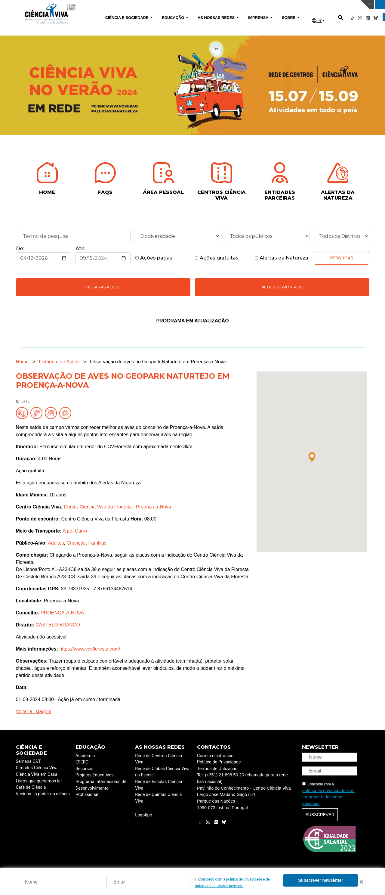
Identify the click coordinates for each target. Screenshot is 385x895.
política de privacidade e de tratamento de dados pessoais (328, 797)
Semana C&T (28, 761)
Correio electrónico (215, 755)
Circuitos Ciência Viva (37, 767)
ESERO (82, 762)
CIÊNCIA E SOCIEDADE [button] (127, 17)
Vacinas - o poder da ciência (43, 794)
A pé (67, 530)
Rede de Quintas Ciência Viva (158, 798)
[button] (312, 457)
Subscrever (319, 814)
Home (22, 361)
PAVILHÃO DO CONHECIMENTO (169, 4)
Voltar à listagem (33, 711)
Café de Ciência (31, 787)
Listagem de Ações (59, 361)
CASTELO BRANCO (57, 624)
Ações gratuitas (217, 258)
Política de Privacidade (219, 762)
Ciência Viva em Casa (36, 774)
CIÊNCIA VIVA (255, 4)
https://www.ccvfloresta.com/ (89, 648)
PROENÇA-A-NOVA (62, 612)
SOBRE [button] (289, 17)
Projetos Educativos (94, 775)
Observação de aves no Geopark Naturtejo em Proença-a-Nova (158, 361)
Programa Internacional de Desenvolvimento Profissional (100, 788)
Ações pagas (153, 258)
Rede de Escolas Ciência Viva (158, 785)
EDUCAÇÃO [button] (173, 17)
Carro (81, 530)
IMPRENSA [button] (259, 17)
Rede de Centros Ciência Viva (158, 759)
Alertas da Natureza (281, 258)
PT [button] (317, 20)
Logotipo (143, 815)
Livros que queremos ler (39, 781)
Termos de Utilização (217, 768)
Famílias (97, 542)
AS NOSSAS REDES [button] (217, 17)
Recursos (84, 768)
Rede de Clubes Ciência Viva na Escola (162, 772)
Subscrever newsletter (320, 880)
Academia (85, 755)
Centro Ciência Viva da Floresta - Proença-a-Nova (117, 506)
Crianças (75, 542)
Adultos (56, 542)
